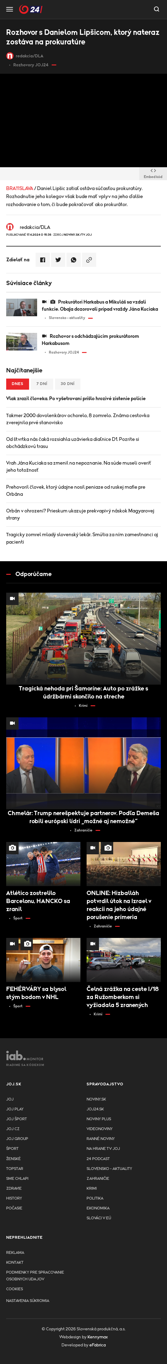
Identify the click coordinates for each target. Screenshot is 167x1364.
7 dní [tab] (42, 384)
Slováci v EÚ (99, 1218)
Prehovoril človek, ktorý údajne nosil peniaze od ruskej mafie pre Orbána (75, 491)
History (14, 1198)
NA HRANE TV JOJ (103, 1149)
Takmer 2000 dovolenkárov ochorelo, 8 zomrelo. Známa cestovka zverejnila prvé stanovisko (77, 419)
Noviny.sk (96, 1099)
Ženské (13, 1159)
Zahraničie (98, 1179)
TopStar (14, 1169)
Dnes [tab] (18, 384)
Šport (12, 1149)
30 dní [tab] (68, 384)
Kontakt (15, 1263)
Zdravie (14, 1189)
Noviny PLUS (99, 1119)
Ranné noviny (101, 1139)
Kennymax (98, 1337)
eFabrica (97, 1345)
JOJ (10, 1099)
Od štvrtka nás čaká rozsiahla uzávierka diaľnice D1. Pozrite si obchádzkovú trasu (72, 443)
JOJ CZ (12, 1129)
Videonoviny (100, 1129)
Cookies (14, 1289)
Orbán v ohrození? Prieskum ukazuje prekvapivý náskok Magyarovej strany (80, 514)
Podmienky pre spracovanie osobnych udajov (35, 1276)
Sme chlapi (17, 1179)
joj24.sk (95, 1109)
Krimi (92, 1189)
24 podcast (98, 1159)
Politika (95, 1198)
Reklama (15, 1253)
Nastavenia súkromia (27, 1301)
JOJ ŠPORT (16, 1119)
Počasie (14, 1208)
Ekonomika (98, 1208)
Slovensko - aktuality (109, 1169)
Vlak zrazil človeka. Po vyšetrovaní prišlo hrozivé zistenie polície (76, 398)
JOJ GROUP (17, 1139)
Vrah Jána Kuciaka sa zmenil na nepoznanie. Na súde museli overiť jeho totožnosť (79, 467)
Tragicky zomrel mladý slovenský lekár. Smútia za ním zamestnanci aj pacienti (82, 538)
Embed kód (153, 174)
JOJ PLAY (15, 1109)
